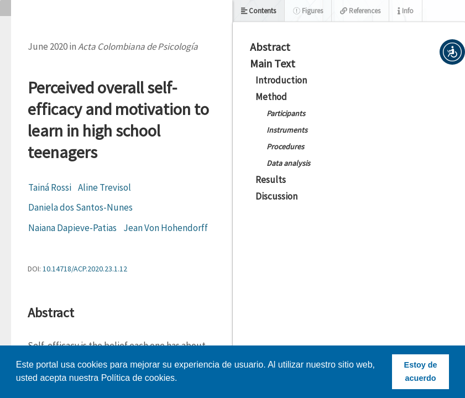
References (360, 10)
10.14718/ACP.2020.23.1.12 (85, 269)
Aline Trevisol (104, 187)
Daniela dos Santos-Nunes (80, 207)
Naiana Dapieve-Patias (72, 228)
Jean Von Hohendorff (165, 228)
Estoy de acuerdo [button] (420, 371)
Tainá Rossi (49, 187)
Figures (308, 10)
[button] (452, 52)
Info (406, 10)
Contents (258, 10)
